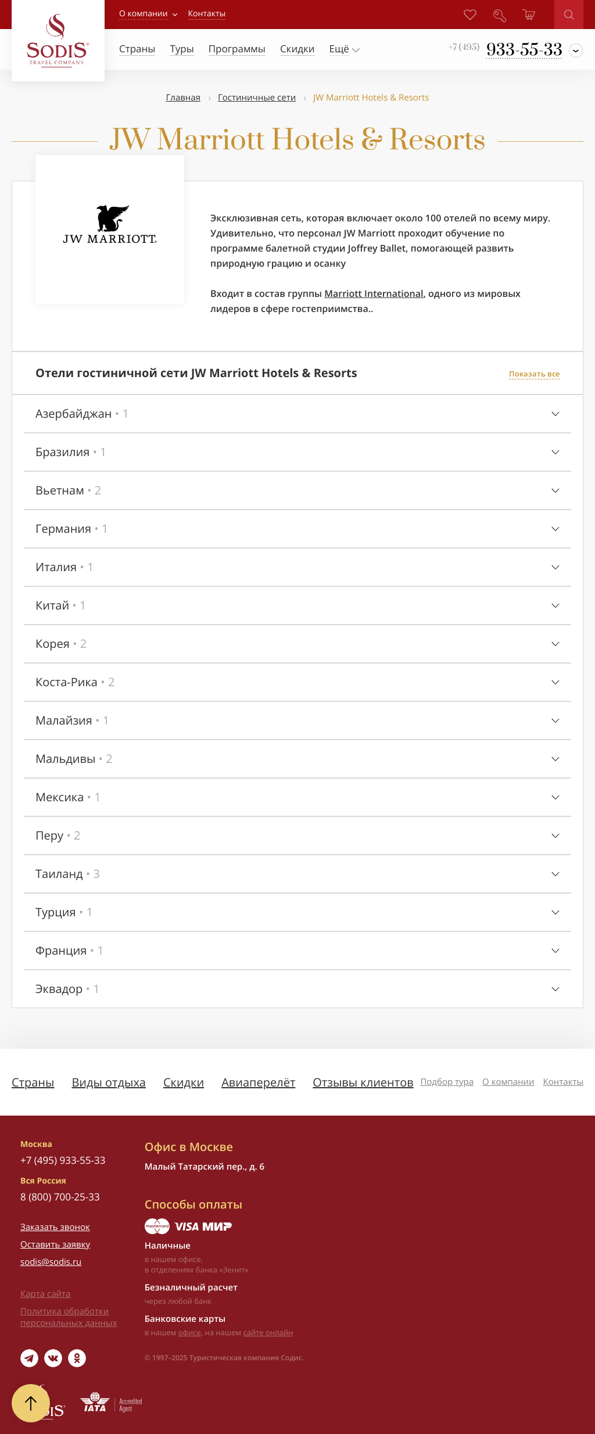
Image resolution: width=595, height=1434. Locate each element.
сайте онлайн (268, 1332)
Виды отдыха (108, 1082)
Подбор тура (447, 1082)
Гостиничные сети (257, 97)
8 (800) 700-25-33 (60, 1196)
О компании (143, 13)
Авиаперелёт (258, 1082)
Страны (33, 1082)
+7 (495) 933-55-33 (62, 1160)
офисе (189, 1332)
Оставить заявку (55, 1244)
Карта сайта (45, 1294)
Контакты (563, 1082)
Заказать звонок (55, 1227)
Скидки (183, 1082)
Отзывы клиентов (363, 1082)
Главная (183, 97)
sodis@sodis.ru (50, 1262)
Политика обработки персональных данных (68, 1317)
